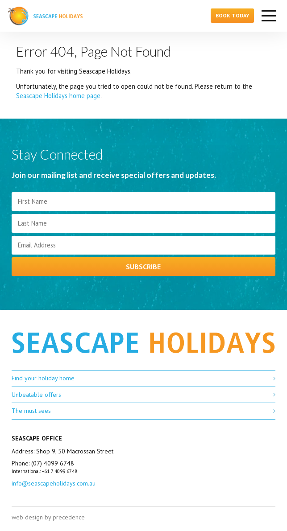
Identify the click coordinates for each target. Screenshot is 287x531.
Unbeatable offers (36, 395)
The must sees (31, 411)
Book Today (232, 15)
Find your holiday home (43, 378)
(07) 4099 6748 (52, 463)
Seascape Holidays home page (58, 95)
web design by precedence (48, 517)
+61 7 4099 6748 (59, 471)
